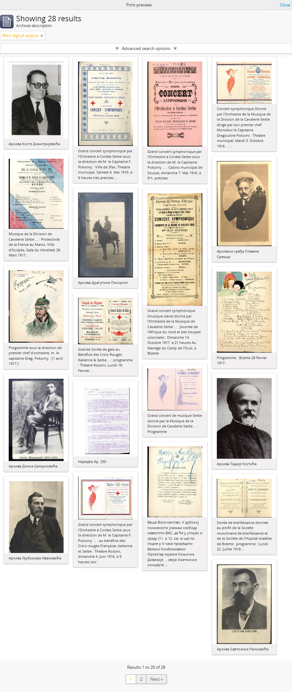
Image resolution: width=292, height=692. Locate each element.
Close (285, 5)
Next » (156, 679)
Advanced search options (146, 48)
